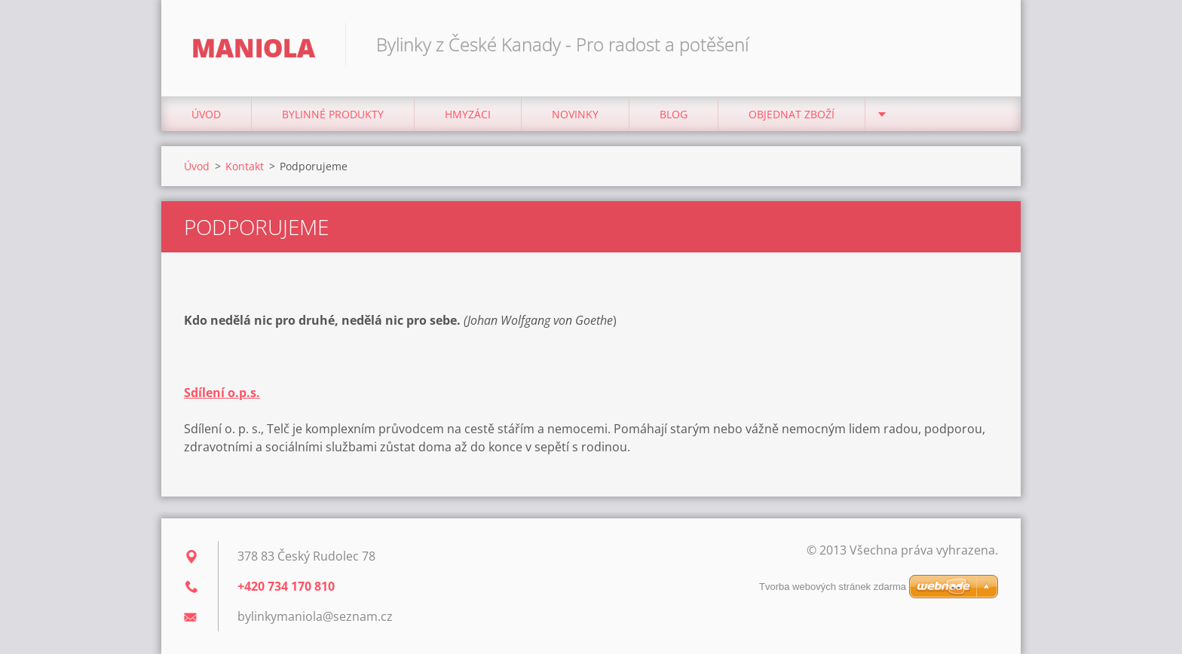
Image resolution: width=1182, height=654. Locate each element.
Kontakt (244, 166)
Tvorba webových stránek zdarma (832, 586)
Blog (673, 114)
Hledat (981, 43)
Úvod (206, 114)
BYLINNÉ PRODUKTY (333, 114)
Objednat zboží (791, 114)
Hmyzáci (468, 114)
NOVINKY (575, 114)
